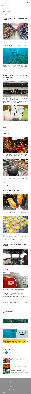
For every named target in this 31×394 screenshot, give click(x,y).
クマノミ (8, 135)
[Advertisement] (16, 345)
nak (7, 79)
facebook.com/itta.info (9, 311)
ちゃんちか (8, 192)
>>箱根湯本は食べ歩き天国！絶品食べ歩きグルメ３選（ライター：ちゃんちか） (13, 239)
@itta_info (7, 312)
